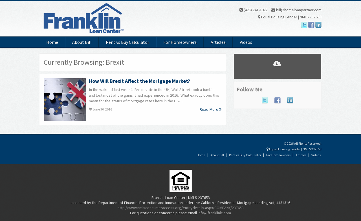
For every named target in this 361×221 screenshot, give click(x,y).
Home (52, 42)
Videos (246, 42)
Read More (210, 109)
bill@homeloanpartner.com (296, 9)
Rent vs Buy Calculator (127, 42)
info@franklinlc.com (214, 212)
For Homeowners (180, 42)
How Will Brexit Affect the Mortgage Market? (139, 81)
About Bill (82, 42)
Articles (218, 42)
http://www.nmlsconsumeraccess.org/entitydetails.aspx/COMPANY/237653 (181, 207)
